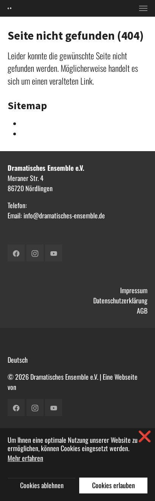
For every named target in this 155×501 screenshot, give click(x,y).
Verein (29, 134)
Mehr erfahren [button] (25, 458)
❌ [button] (145, 435)
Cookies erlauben (113, 485)
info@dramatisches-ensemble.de (64, 215)
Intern (28, 123)
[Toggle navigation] (143, 8)
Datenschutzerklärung (120, 300)
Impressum (133, 290)
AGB (142, 310)
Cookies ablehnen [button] (42, 485)
